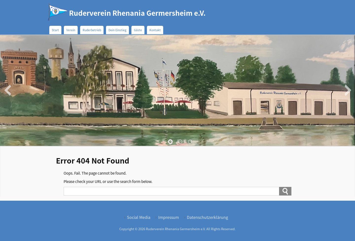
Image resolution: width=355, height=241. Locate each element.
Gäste (138, 30)
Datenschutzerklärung (207, 217)
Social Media (138, 217)
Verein (70, 30)
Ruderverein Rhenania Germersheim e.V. (137, 13)
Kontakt (155, 30)
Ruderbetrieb (92, 30)
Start (55, 30)
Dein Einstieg (117, 30)
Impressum (168, 217)
